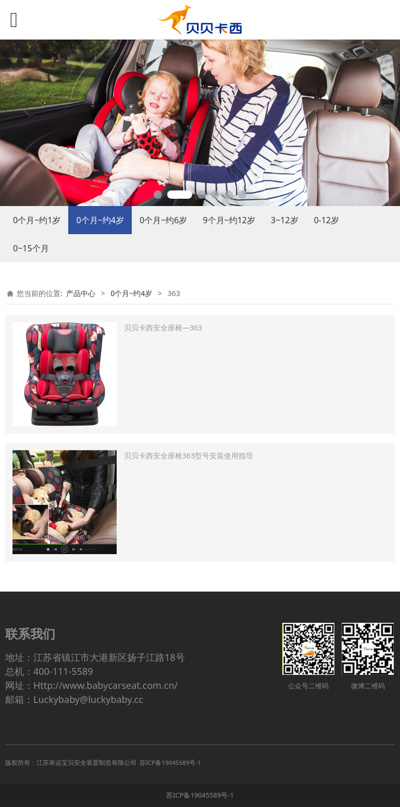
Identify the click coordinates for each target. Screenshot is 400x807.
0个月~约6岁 (163, 220)
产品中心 (80, 293)
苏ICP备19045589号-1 (200, 795)
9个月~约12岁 (229, 220)
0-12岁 (327, 220)
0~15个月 (31, 248)
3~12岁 (284, 220)
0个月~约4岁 (99, 220)
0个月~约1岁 (36, 220)
